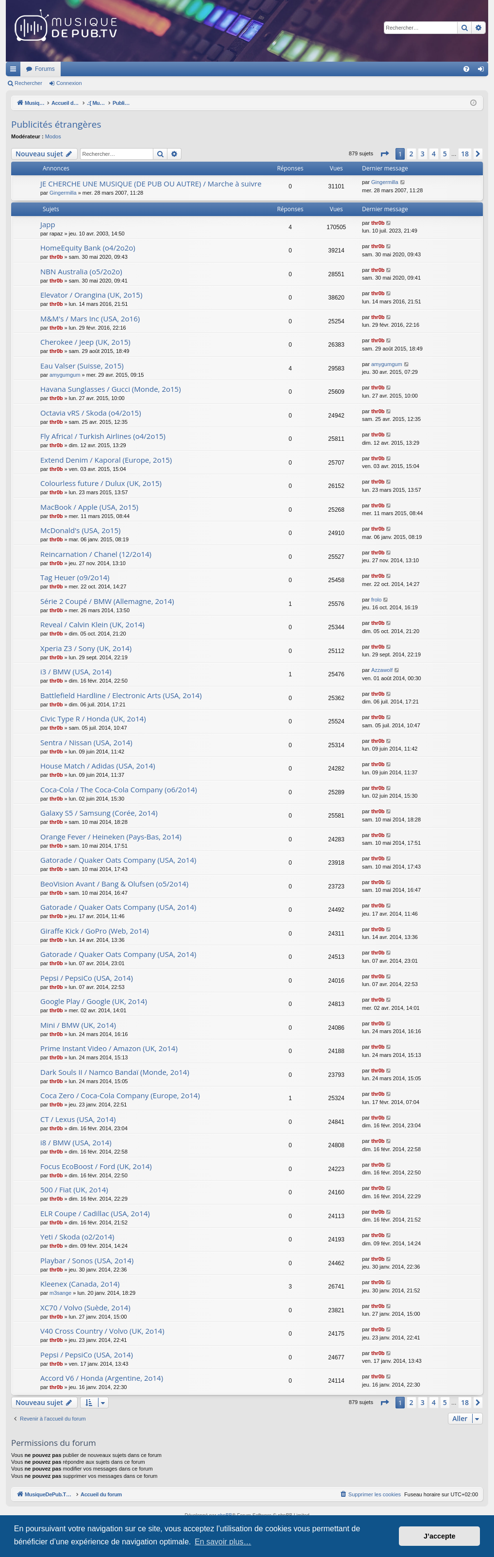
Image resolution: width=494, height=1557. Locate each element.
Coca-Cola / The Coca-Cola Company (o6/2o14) (118, 789)
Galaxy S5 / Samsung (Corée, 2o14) (99, 813)
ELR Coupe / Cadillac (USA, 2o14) (95, 1213)
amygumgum (65, 375)
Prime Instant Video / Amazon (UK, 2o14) (109, 1048)
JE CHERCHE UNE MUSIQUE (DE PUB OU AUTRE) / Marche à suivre (151, 183)
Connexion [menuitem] (483, 71)
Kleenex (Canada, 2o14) (79, 1284)
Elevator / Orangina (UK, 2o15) (91, 295)
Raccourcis (15, 71)
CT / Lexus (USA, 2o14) (77, 1119)
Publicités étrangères (56, 124)
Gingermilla (63, 193)
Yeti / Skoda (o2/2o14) (77, 1236)
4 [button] (434, 153)
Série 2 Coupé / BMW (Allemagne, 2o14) (107, 601)
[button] (384, 154)
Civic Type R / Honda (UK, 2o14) (93, 718)
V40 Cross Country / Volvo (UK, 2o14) (102, 1331)
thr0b (378, 223)
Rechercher (28, 83)
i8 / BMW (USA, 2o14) (76, 1142)
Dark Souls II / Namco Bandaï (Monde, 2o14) (114, 1072)
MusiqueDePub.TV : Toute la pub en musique (84, 69)
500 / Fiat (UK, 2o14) (74, 1189)
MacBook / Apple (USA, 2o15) (89, 507)
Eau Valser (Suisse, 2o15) (82, 365)
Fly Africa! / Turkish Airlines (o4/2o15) (102, 436)
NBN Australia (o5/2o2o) (81, 271)
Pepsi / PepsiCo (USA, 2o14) (86, 978)
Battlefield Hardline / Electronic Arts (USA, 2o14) (121, 695)
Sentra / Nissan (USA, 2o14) (86, 742)
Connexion (69, 83)
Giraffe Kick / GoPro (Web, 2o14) (94, 931)
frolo (376, 600)
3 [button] (423, 153)
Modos (53, 136)
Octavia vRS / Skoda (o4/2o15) (90, 413)
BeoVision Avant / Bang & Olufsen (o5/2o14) (114, 883)
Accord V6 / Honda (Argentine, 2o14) (101, 1378)
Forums (173, 69)
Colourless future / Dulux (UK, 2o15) (101, 483)
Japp (47, 224)
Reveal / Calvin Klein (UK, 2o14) (92, 624)
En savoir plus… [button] (223, 1542)
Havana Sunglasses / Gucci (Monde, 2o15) (110, 389)
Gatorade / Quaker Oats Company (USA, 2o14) (118, 860)
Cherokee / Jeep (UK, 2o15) (85, 342)
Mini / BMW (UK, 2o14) (78, 1025)
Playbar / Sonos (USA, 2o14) (86, 1260)
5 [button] (445, 153)
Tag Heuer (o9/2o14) (74, 577)
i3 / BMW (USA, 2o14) (76, 671)
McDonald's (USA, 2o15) (80, 530)
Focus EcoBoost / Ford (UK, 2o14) (96, 1166)
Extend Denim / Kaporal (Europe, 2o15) (106, 460)
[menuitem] (466, 69)
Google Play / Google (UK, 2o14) (93, 1001)
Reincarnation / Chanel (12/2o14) (95, 554)
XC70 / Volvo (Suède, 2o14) (85, 1307)
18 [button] (465, 153)
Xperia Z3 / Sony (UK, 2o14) (86, 648)
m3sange (60, 1293)
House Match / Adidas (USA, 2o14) (97, 765)
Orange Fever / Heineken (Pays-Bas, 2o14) (110, 836)
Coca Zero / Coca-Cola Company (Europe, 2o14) (120, 1095)
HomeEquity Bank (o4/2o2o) (87, 247)
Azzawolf (382, 670)
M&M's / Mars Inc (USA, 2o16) (90, 318)
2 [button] (411, 153)
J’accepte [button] (440, 1536)
